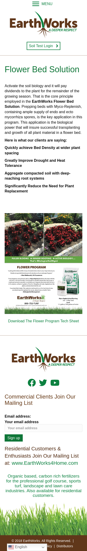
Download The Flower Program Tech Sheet (43, 321)
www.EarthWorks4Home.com (45, 463)
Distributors (65, 546)
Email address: (18, 416)
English (17, 547)
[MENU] (42, 4)
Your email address (43, 426)
